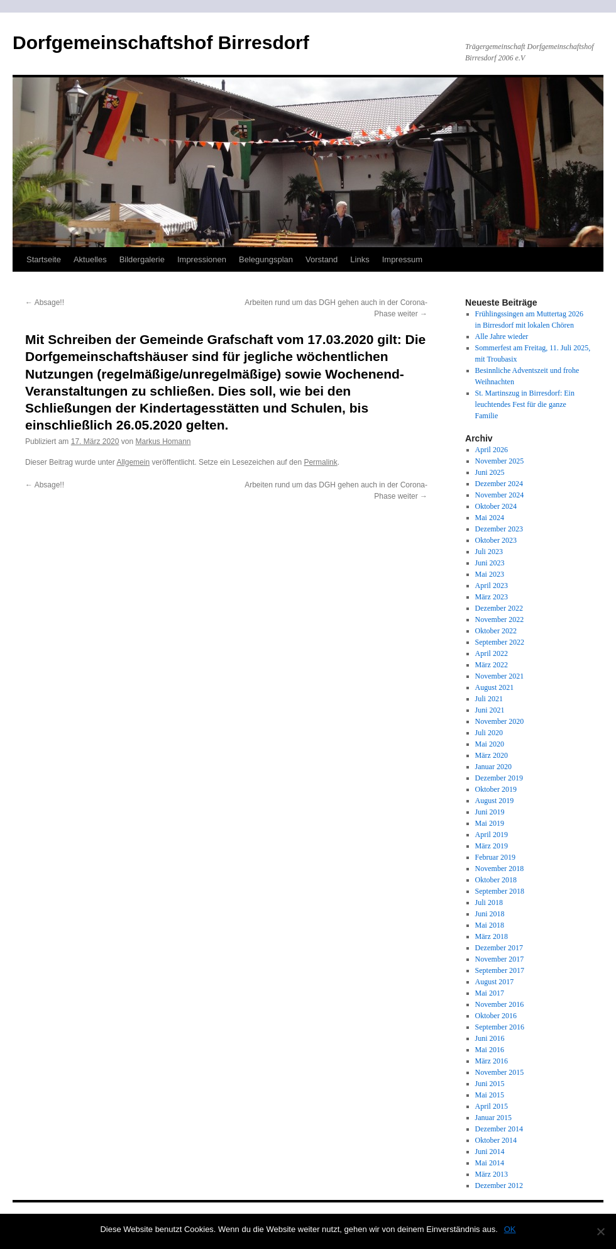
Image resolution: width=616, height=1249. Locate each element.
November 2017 (499, 959)
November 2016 (499, 1004)
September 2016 (499, 1027)
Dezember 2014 (499, 1128)
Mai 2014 (489, 1162)
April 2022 (491, 653)
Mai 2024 (489, 517)
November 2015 (499, 1072)
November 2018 (499, 868)
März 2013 (491, 1174)
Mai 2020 (489, 744)
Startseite (43, 259)
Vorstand (321, 259)
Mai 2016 (489, 1049)
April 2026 (491, 449)
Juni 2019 (490, 812)
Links (359, 259)
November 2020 (499, 721)
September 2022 (499, 642)
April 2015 (491, 1106)
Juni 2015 (490, 1083)
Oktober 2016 (496, 1015)
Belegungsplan (266, 259)
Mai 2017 (489, 993)
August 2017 (494, 981)
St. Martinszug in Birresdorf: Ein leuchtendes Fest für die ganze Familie (525, 404)
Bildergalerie (142, 259)
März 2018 (491, 936)
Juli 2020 (489, 732)
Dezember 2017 (499, 947)
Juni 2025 (490, 472)
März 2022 (491, 664)
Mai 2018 (489, 925)
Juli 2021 (489, 698)
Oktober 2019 (496, 789)
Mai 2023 (489, 574)
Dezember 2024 (499, 483)
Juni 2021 (490, 710)
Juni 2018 (490, 913)
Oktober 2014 (496, 1140)
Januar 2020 (493, 766)
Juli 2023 (489, 551)
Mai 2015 (489, 1095)
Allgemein (133, 462)
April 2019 (491, 834)
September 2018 (499, 891)
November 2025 (499, 461)
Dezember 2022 (499, 608)
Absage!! (44, 302)
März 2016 (491, 1061)
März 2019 (491, 845)
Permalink (320, 462)
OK (510, 1229)
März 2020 (491, 755)
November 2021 (499, 676)
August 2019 (494, 800)
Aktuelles (90, 259)
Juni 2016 (490, 1038)
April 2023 (491, 585)
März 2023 (491, 596)
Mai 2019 (489, 823)
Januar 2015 (493, 1117)
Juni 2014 (490, 1151)
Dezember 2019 (499, 778)
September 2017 (499, 970)
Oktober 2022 (496, 630)
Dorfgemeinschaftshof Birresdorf (161, 42)
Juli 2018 (489, 902)
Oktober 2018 (496, 879)
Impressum (402, 259)
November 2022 (499, 619)
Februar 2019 (495, 857)
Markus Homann (162, 441)
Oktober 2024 (496, 506)
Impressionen (201, 259)
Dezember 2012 (499, 1185)
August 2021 (494, 687)
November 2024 (499, 495)
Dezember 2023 (499, 529)
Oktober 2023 (496, 540)
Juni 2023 (490, 562)
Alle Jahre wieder (502, 336)
